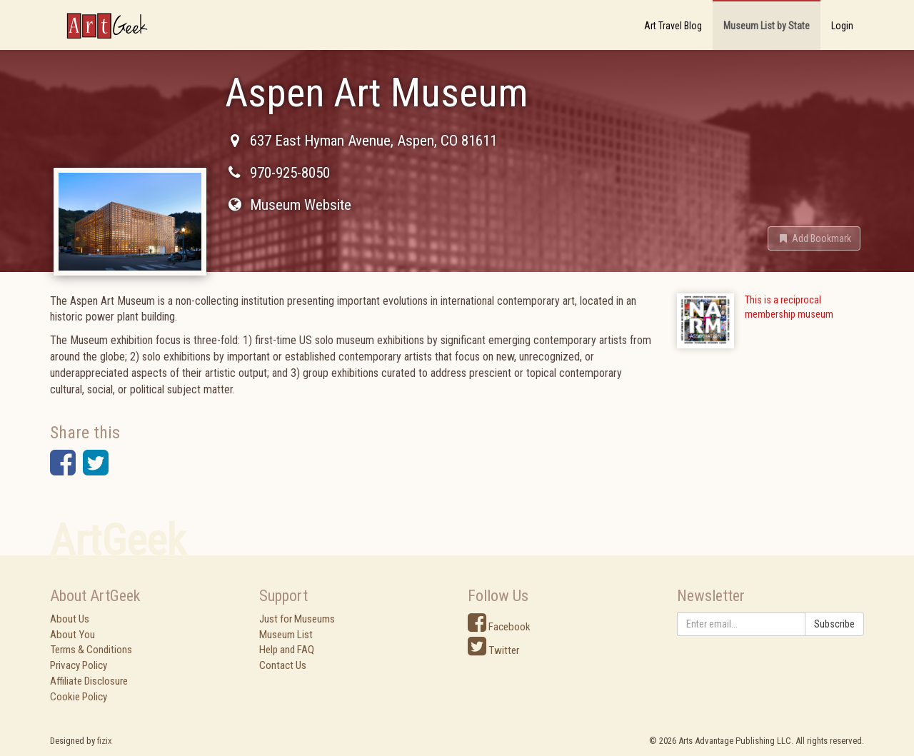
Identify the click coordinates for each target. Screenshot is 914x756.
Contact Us (282, 665)
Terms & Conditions (91, 649)
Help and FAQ (286, 649)
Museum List (286, 634)
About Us (69, 619)
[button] (814, 238)
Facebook (499, 626)
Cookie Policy (78, 696)
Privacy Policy (78, 665)
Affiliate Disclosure (89, 681)
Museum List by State (766, 25)
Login (842, 25)
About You (72, 634)
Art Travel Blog (673, 25)
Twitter (493, 650)
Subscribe (834, 624)
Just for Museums (297, 619)
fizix (104, 740)
